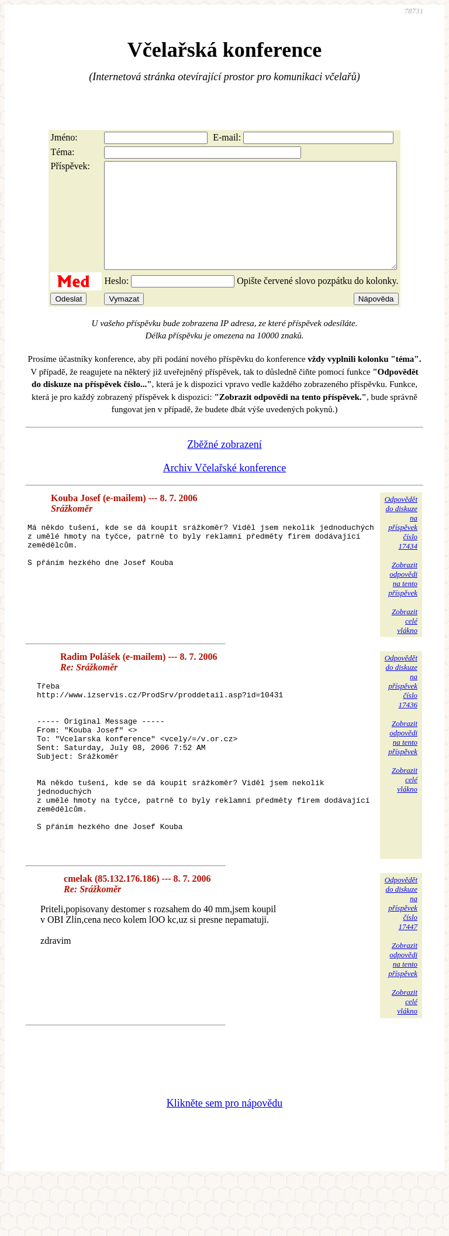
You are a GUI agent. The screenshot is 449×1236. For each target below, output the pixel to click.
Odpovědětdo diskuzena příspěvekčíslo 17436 (401, 702)
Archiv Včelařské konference (224, 489)
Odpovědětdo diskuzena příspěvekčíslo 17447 (401, 957)
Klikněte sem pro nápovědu (224, 1157)
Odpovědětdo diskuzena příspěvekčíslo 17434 (401, 543)
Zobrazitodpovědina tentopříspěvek (402, 599)
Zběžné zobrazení (224, 465)
